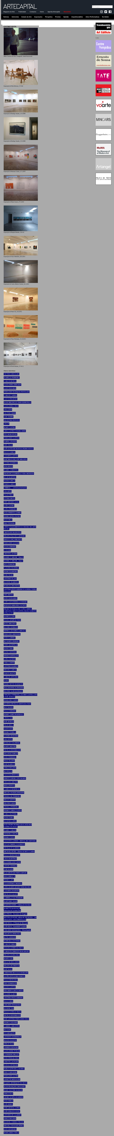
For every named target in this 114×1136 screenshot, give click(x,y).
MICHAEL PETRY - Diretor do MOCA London (19, 851)
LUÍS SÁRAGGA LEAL (12, 1111)
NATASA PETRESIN (11, 1065)
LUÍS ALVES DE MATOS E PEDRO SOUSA (18, 449)
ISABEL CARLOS (10, 830)
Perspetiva (48, 17)
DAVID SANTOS (9, 987)
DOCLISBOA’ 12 (9, 876)
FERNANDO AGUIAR (11, 543)
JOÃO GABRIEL (9, 638)
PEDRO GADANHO (10, 1022)
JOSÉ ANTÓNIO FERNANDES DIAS (16, 1019)
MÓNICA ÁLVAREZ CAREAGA (15, 631)
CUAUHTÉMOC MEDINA (13, 883)
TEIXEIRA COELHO (11, 834)
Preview (58, 17)
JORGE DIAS (8, 1094)
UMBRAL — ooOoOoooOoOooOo (15, 488)
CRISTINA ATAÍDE (10, 554)
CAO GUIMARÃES (10, 399)
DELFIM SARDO (9, 803)
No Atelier (105, 17)
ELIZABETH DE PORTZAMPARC (15, 873)
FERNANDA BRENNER (12, 634)
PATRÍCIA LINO (9, 616)
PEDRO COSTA (9, 837)
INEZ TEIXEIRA (9, 523)
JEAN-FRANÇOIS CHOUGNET (14, 1086)
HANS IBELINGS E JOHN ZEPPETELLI (17, 402)
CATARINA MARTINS (11, 891)
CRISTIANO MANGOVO (12, 532)
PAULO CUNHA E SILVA (12, 1012)
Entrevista (15, 17)
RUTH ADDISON (10, 937)
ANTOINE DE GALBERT (12, 1115)
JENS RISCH (8, 466)
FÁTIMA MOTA (9, 498)
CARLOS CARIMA (10, 395)
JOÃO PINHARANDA (11, 1058)
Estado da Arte (27, 17)
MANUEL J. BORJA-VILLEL (14, 1122)
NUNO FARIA (9, 817)
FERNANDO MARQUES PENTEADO (16, 392)
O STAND (7, 550)
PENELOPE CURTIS (11, 700)
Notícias (6, 17)
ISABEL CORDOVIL (11, 470)
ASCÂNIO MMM (9, 413)
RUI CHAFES (8, 707)
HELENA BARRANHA (11, 955)
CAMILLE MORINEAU (12, 789)
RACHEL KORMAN (11, 627)
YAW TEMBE (8, 417)
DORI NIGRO (8, 575)
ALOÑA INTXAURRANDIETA (14, 976)
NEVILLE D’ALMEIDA (12, 848)
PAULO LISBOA (9, 452)
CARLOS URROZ (10, 944)
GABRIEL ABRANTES (11, 1026)
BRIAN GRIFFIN (9, 800)
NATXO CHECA (9, 481)
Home (42, 12)
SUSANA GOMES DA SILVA (13, 948)
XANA (6, 680)
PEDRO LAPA (9, 880)
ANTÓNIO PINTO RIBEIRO (13, 998)
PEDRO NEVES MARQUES (13, 684)
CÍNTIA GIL (8, 718)
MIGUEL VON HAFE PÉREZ (14, 1126)
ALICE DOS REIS (10, 388)
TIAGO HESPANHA (10, 980)
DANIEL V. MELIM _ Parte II (13, 557)
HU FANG (7, 1030)
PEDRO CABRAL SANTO (12, 810)
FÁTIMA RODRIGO (10, 463)
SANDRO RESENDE (11, 736)
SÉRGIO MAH (9, 1044)
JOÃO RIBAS (8, 1101)
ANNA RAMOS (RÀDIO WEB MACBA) (17, 887)
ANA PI (6, 424)
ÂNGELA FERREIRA (11, 807)
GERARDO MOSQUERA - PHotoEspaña (17, 930)
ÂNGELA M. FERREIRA (12, 796)
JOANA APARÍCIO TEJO (12, 620)
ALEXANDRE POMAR (12, 1051)
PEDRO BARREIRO (10, 571)
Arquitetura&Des (77, 17)
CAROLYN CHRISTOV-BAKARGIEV (16, 951)
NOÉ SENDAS (9, 721)
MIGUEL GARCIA (10, 670)
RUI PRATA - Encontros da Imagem (15, 914)
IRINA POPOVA (9, 785)
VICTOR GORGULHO (11, 374)
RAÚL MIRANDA (10, 624)
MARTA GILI (8, 958)
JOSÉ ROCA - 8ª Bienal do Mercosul (16, 923)
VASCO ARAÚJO (10, 673)
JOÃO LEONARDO (10, 598)
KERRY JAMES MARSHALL (14, 714)
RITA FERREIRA (9, 564)
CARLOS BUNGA (10, 381)
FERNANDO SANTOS (11, 438)
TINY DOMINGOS (10, 983)
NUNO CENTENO (10, 652)
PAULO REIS (8, 1001)
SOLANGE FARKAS (11, 753)
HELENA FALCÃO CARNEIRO (14, 536)
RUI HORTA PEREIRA (11, 641)
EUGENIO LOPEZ (10, 821)
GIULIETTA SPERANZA (12, 934)
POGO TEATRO (9, 761)
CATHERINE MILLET (11, 1054)
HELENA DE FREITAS (11, 966)
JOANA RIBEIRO (10, 547)
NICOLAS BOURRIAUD (12, 750)
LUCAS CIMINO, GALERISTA (14, 844)
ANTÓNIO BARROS (11, 666)
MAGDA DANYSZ (10, 1040)
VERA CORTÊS (9, 663)
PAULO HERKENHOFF (12, 855)
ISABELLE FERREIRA (11, 377)
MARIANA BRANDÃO (12, 586)
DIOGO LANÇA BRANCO (13, 539)
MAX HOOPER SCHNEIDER (14, 688)
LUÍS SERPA (8, 1104)
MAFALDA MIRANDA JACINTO (15, 605)
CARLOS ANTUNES (11, 677)
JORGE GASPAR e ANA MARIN (15, 778)
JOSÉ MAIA (8, 969)
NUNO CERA (8, 648)
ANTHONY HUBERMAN (12, 1037)
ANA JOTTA (8, 739)
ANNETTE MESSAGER (12, 1079)
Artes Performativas (92, 17)
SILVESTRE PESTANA (11, 420)
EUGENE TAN (9, 1008)
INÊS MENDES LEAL (11, 502)
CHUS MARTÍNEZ (10, 859)
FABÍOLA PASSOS (10, 441)
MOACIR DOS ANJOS (11, 962)
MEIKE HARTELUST (11, 656)
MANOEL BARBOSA (11, 582)
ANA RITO (7, 491)
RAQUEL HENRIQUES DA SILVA (15, 1083)
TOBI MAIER (8, 869)
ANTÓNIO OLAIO (10, 579)
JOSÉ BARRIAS (9, 764)
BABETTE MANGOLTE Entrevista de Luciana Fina (12, 909)
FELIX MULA (8, 725)
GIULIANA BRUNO (10, 782)
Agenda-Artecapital (54, 12)
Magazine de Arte (9, 12)
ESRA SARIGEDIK (10, 1072)
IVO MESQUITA (9, 1033)
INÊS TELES (8, 445)
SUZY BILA (8, 520)
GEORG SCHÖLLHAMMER (13, 1097)
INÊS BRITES (8, 595)
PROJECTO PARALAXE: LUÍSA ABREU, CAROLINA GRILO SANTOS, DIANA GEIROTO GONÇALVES (20, 611)
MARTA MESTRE (10, 746)
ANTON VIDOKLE (10, 866)
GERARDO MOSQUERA (12, 1005)
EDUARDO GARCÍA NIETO (13, 990)
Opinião (66, 17)
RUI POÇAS (8, 771)
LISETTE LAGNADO (11, 1062)
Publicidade (22, 12)
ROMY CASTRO (9, 427)
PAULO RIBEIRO (10, 711)
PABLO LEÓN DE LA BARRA (14, 1069)
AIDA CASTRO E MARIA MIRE (15, 431)
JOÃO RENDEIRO (10, 1129)
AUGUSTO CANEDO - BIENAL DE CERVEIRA (20, 841)
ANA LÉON (8, 409)
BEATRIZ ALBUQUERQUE (13, 691)
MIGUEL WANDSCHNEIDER (14, 793)
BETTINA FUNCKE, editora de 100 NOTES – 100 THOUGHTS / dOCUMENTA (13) (20, 918)
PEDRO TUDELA (10, 732)
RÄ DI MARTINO (10, 477)
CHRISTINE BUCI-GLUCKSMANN (16, 973)
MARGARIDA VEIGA (11, 1133)
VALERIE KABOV (10, 994)
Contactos (33, 12)
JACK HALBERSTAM (11, 775)
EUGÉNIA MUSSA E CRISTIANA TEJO (17, 704)
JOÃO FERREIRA (10, 757)
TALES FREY (8, 495)
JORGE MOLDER (10, 768)
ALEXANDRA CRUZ (11, 406)
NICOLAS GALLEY (10, 894)
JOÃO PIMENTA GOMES (12, 513)
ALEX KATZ (8, 729)
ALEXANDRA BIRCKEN (12, 385)
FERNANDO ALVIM (11, 1076)
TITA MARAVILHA (10, 434)
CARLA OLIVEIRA (10, 814)
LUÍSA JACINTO (9, 659)
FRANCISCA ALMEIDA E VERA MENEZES (19, 473)
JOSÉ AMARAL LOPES (12, 1108)
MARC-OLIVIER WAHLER (13, 1090)
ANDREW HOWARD (11, 1047)
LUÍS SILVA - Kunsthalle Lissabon (15, 926)
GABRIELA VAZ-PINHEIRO (13, 898)
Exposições (38, 17)
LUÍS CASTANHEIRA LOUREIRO (15, 602)
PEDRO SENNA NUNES (12, 516)
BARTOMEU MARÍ (10, 901)
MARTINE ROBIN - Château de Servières (17, 905)
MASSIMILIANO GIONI (12, 862)
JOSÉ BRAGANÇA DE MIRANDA (15, 459)
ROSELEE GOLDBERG (12, 743)
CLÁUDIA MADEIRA (11, 568)
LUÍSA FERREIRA (10, 509)
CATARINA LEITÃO (11, 456)
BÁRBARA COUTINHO (12, 941)
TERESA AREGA (9, 484)
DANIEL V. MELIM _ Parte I (13, 561)
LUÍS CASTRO (9, 505)
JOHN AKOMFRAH (10, 645)
